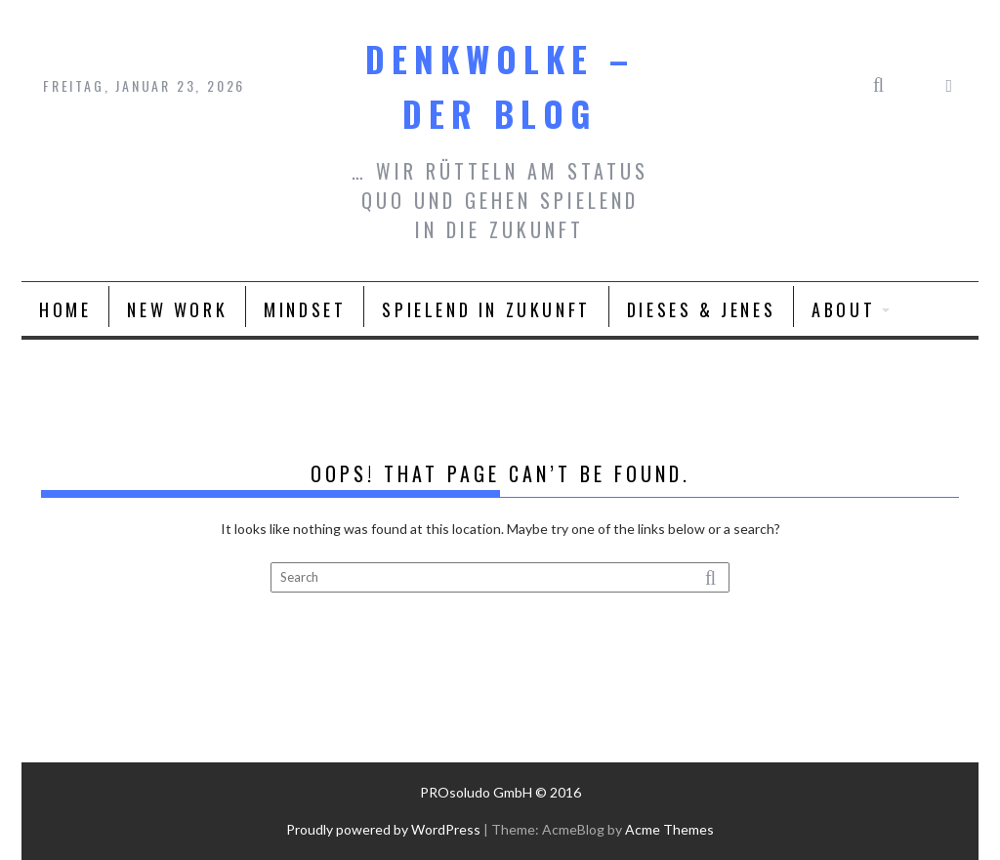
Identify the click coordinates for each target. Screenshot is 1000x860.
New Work (177, 309)
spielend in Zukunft (486, 309)
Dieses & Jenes (701, 309)
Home (65, 309)
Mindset (305, 309)
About (843, 309)
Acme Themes (669, 829)
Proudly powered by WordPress (383, 829)
